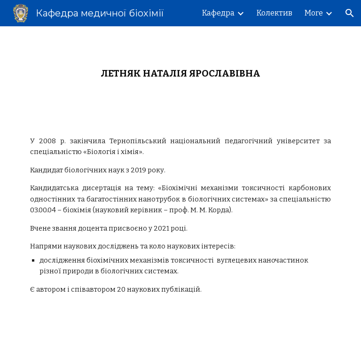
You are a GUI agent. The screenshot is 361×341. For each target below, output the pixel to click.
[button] (349, 13)
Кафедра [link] (218, 12)
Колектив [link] (274, 12)
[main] (180, 73)
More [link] (314, 12)
